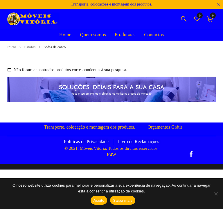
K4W (111, 154)
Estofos (29, 47)
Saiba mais (122, 200)
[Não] (216, 194)
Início (11, 47)
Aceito (99, 200)
